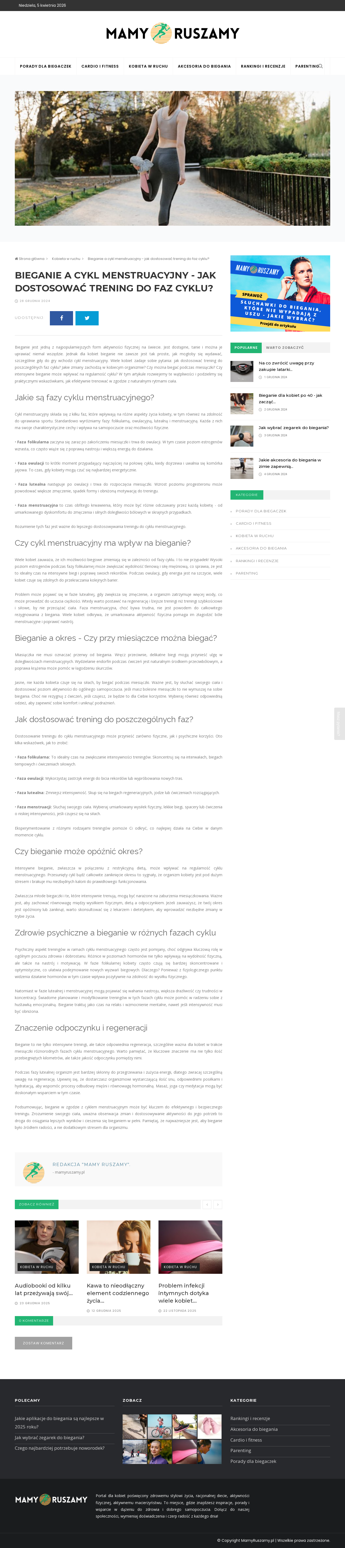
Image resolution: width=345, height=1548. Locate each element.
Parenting (307, 66)
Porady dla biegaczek (45, 66)
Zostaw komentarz (43, 1343)
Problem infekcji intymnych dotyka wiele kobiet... (183, 1293)
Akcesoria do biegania (204, 66)
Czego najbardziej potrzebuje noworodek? (60, 1448)
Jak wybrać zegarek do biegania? (294, 427)
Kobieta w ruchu (148, 66)
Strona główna (29, 258)
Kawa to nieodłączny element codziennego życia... (118, 1293)
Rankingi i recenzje (263, 66)
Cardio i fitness (100, 66)
